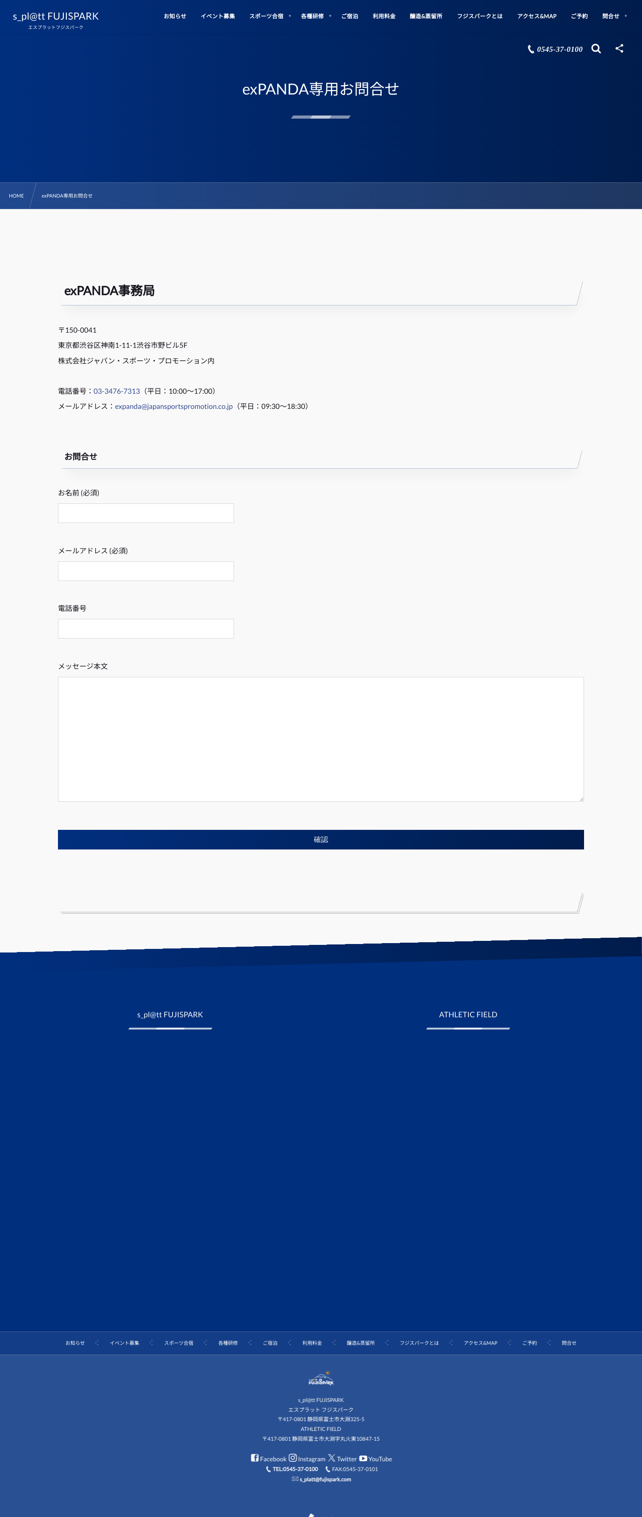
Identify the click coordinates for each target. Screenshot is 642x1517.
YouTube (375, 1459)
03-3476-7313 (117, 391)
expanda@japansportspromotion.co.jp (174, 406)
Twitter (342, 1459)
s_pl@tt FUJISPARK (56, 16)
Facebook (268, 1459)
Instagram (307, 1459)
